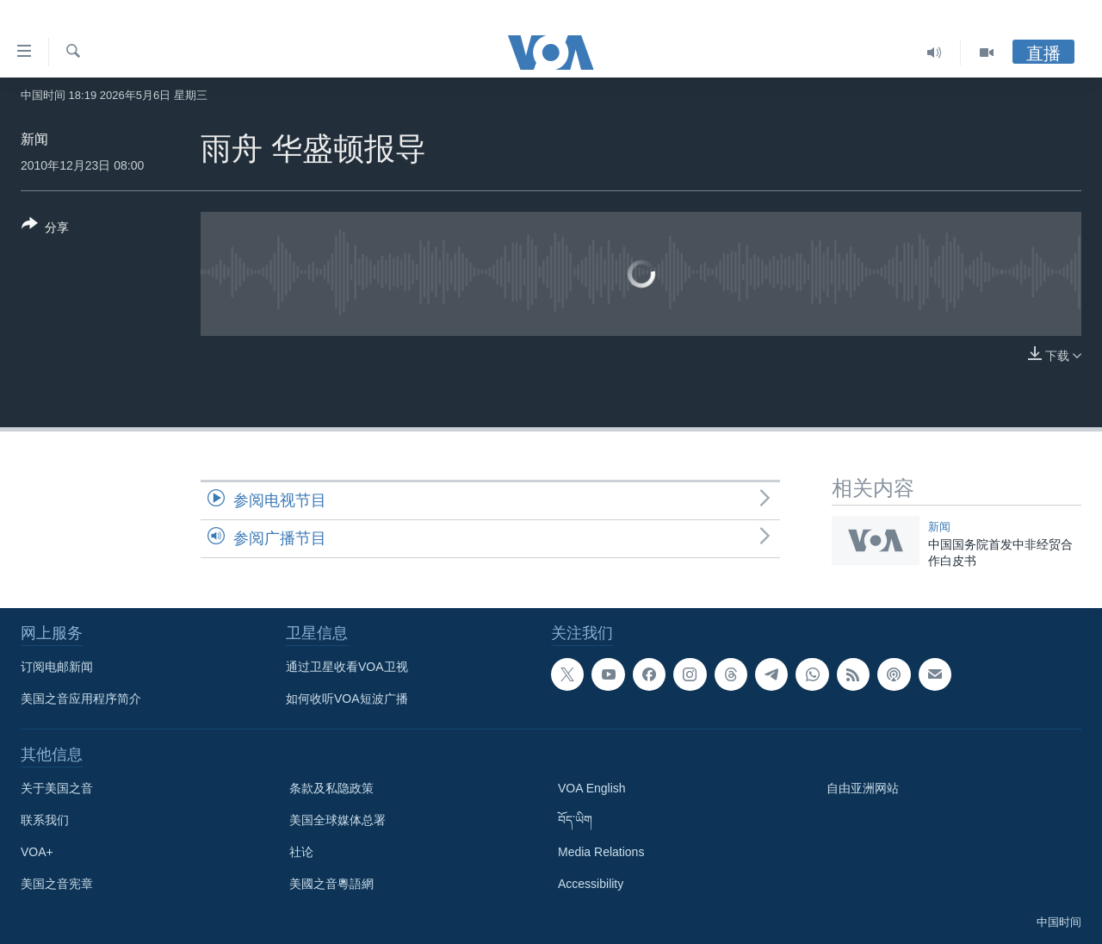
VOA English (592, 788)
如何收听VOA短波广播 (347, 698)
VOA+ (37, 852)
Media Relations (601, 852)
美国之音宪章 (57, 884)
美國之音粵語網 (331, 884)
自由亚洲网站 (862, 788)
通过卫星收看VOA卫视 (347, 667)
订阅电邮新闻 (57, 667)
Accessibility (590, 884)
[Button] (45, 229)
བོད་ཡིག (575, 820)
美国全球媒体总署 (337, 820)
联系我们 (45, 820)
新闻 (34, 139)
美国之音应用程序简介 (81, 698)
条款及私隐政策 (331, 788)
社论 (301, 852)
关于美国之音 (57, 788)
